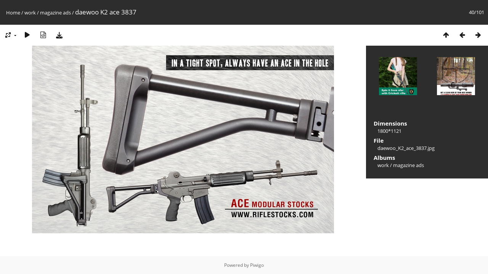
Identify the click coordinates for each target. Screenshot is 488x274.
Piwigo (257, 265)
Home (13, 12)
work (30, 12)
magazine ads (55, 12)
